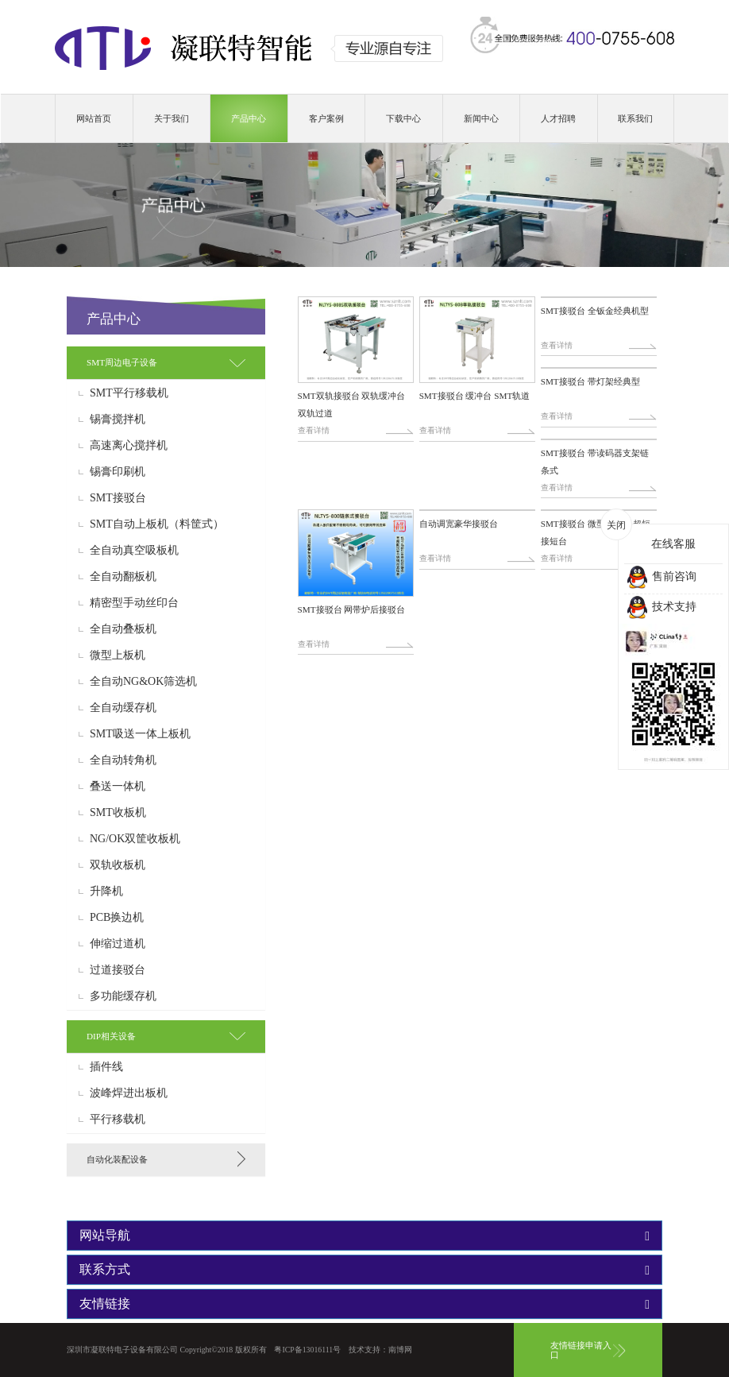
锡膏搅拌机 (117, 419)
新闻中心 (481, 118)
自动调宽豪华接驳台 (458, 523)
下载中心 (403, 118)
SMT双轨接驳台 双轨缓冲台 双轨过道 (352, 404)
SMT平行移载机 (129, 393)
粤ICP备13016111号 (307, 1349)
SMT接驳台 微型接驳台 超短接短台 (596, 532)
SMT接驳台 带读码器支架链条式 (595, 461)
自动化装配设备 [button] (117, 1159)
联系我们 (635, 118)
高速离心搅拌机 (129, 445)
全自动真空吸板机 (134, 550)
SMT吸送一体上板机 (140, 734)
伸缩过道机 (117, 944)
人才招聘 (558, 118)
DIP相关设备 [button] (111, 1036)
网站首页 (93, 118)
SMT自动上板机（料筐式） (157, 524)
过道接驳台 (117, 970)
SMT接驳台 (118, 498)
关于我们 (171, 118)
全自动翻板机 (123, 576)
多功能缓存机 (123, 996)
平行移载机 (117, 1119)
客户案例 (326, 118)
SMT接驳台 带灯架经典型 (590, 381)
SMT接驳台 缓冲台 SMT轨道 (474, 395)
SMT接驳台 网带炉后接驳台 (352, 609)
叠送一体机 (117, 786)
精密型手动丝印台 (134, 603)
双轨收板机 (117, 865)
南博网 (400, 1349)
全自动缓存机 (123, 708)
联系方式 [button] (364, 1269)
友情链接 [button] (364, 1304)
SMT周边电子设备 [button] (122, 362)
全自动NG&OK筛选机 (143, 681)
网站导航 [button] (364, 1235)
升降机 (106, 891)
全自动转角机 (123, 760)
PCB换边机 (117, 917)
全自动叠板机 (123, 629)
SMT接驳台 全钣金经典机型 (595, 310)
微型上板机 (117, 655)
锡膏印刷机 (117, 472)
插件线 (106, 1067)
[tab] (166, 362)
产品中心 (248, 118)
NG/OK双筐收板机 (135, 839)
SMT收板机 (118, 812)
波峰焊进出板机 (129, 1093)
